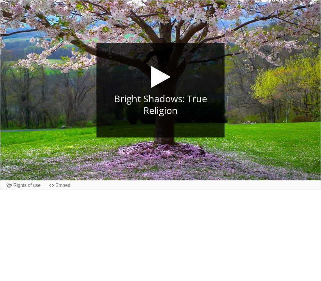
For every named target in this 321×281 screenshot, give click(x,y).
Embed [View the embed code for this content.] (62, 185)
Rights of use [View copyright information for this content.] (27, 185)
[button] (160, 90)
